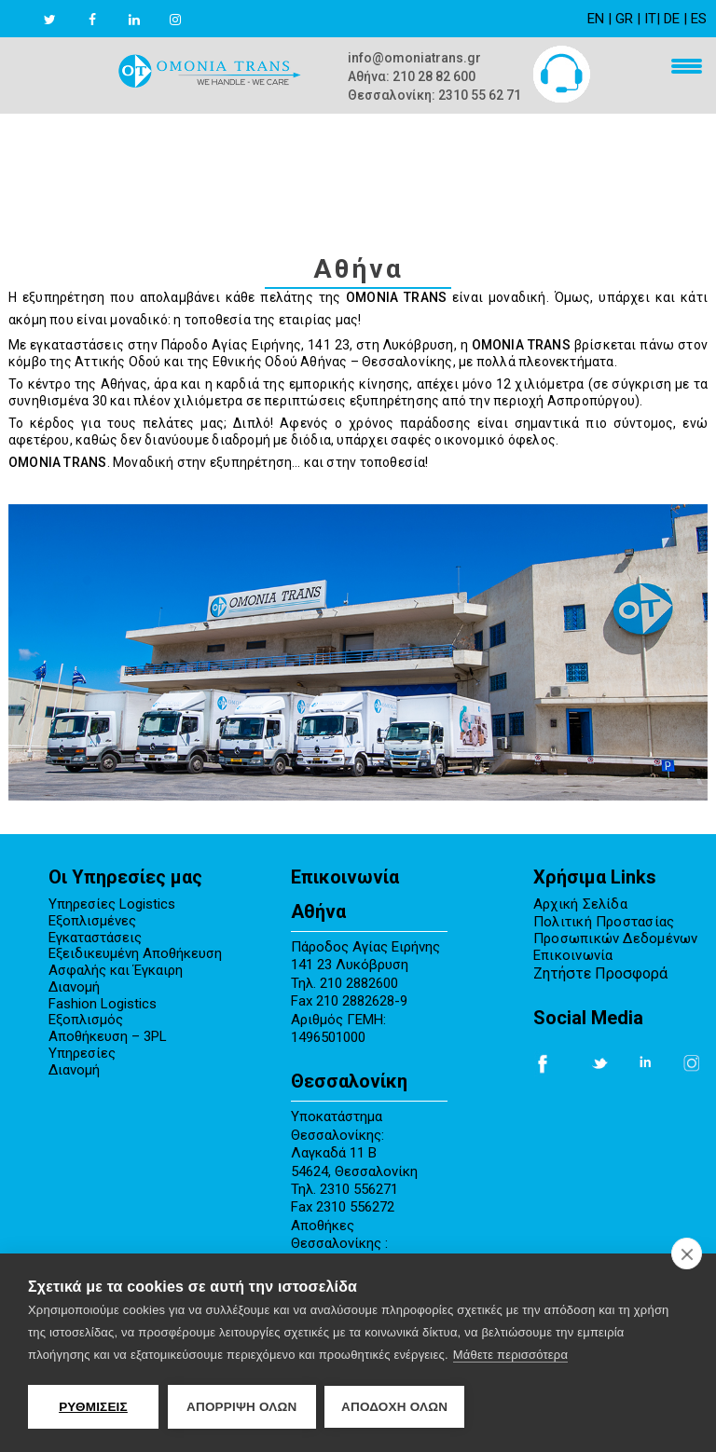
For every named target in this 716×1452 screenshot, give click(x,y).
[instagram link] (194, 19)
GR (624, 18)
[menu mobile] (681, 68)
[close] (686, 1253)
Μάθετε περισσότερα (510, 1355)
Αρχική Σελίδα (580, 904)
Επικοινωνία (573, 956)
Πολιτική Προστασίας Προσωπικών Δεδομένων (615, 930)
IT (650, 18)
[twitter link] (68, 19)
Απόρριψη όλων (241, 1407)
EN (595, 18)
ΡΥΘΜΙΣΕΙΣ (93, 1407)
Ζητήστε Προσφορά (600, 973)
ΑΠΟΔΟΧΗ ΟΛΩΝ (395, 1407)
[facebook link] (111, 19)
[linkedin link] (153, 19)
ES (699, 18)
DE (672, 18)
